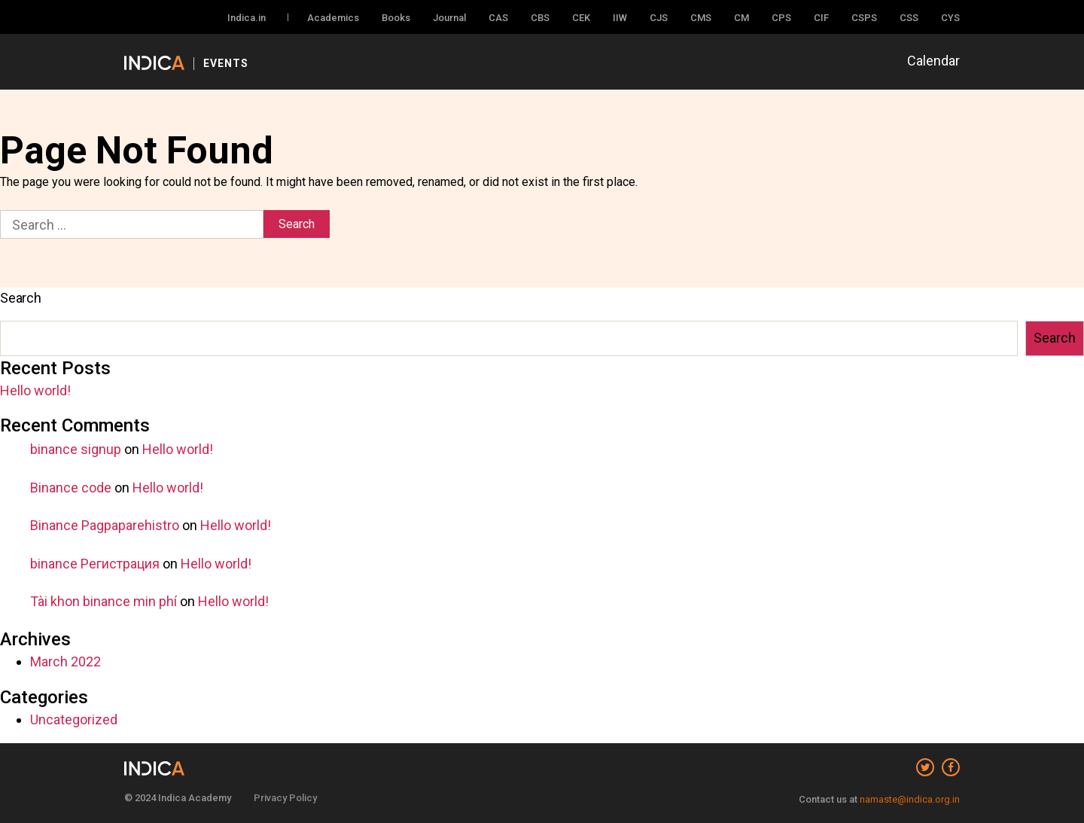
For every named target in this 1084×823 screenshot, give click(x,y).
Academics (333, 17)
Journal (449, 17)
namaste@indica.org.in (910, 799)
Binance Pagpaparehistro (104, 525)
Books (396, 17)
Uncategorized (73, 719)
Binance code (70, 487)
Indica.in (246, 17)
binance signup (75, 449)
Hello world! (35, 390)
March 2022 (65, 661)
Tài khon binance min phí (103, 601)
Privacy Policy (285, 797)
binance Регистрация (95, 564)
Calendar (933, 61)
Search (20, 298)
